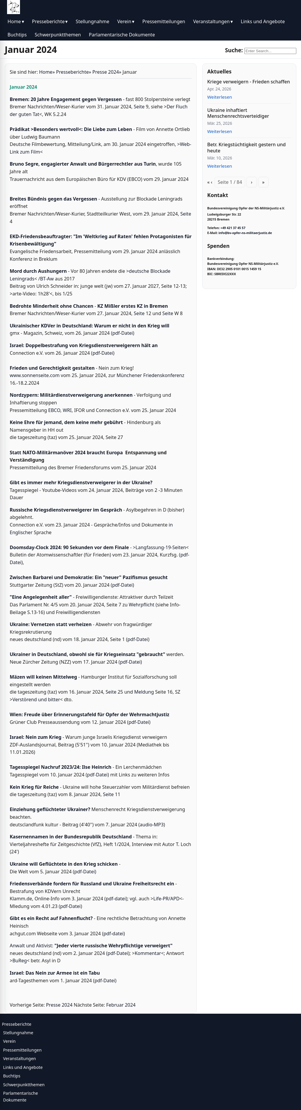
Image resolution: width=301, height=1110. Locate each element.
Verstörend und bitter (36, 699)
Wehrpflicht (141, 604)
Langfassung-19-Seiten (161, 547)
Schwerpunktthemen (58, 34)
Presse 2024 (105, 72)
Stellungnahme (92, 21)
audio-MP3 (152, 824)
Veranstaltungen (211, 21)
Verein (124, 21)
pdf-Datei (122, 333)
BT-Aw (47, 278)
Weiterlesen (219, 97)
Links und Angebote (263, 21)
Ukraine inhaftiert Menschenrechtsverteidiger (238, 113)
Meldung (144, 692)
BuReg (19, 960)
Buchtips (17, 34)
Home (14, 21)
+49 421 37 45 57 (232, 228)
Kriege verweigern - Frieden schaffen (248, 81)
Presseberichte (48, 21)
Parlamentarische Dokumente (122, 34)
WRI (67, 410)
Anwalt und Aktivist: (91, 945)
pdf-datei (116, 898)
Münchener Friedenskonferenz (150, 375)
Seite (139, 106)
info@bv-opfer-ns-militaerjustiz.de (245, 233)
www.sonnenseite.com (35, 375)
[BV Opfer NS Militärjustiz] (13, 7)
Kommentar (148, 953)
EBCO (54, 410)
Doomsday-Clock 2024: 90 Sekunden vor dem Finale (69, 547)
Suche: (234, 50)
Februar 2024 (121, 1005)
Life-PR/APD (166, 898)
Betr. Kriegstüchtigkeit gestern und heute (246, 147)
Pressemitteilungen (163, 21)
